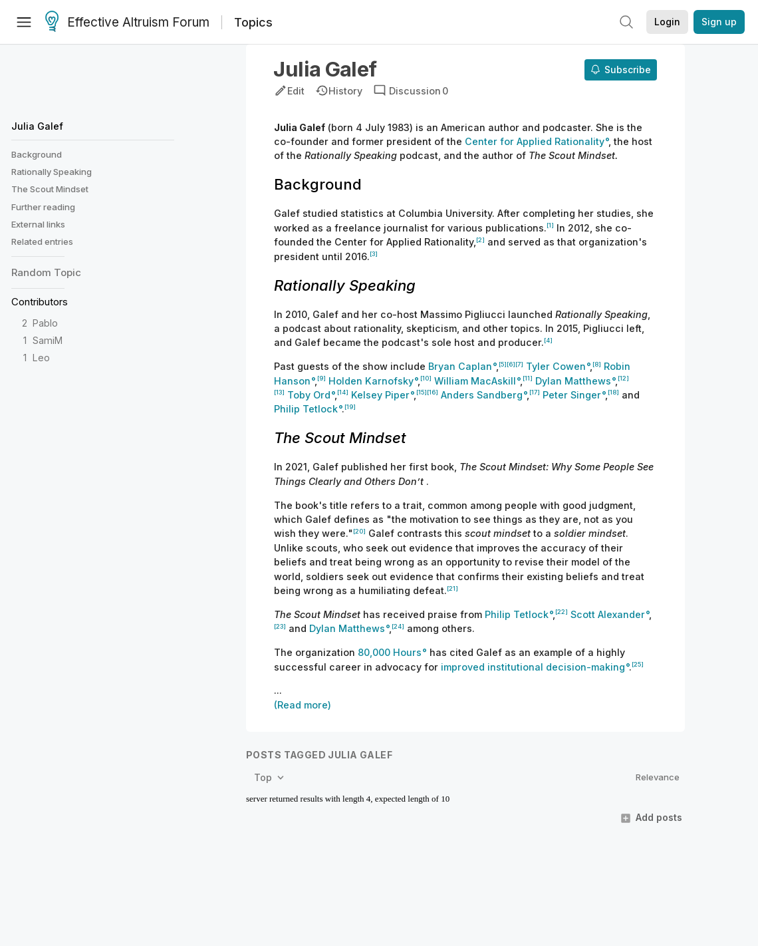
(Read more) (302, 704)
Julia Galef (37, 126)
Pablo (45, 323)
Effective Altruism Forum (127, 22)
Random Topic (46, 272)
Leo (41, 357)
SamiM (48, 340)
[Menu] (24, 22)
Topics (253, 22)
